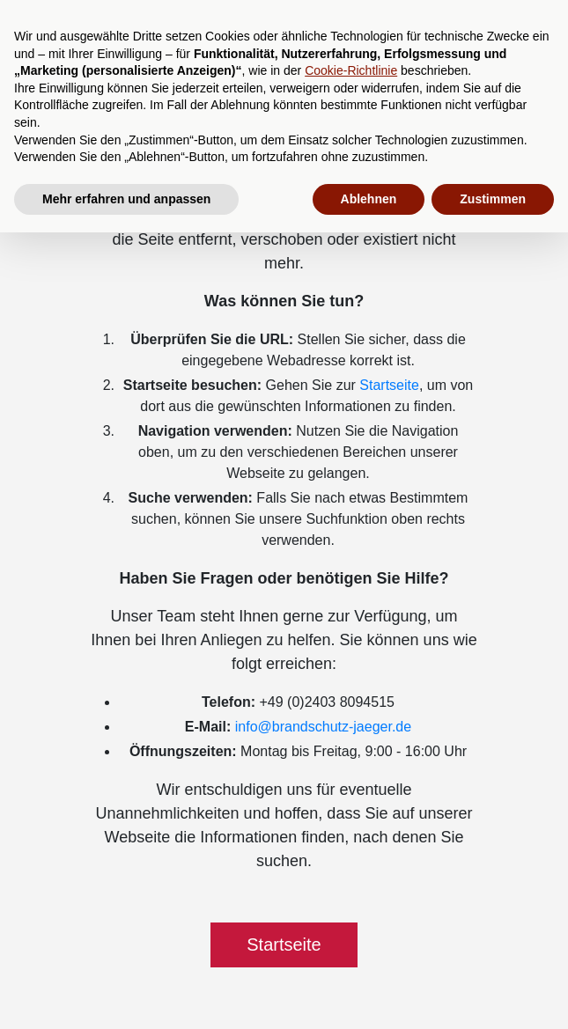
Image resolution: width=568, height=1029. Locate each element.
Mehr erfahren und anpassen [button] (126, 199)
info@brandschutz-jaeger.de (323, 726)
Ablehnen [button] (369, 199)
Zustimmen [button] (493, 199)
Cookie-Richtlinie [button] (351, 70)
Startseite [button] (284, 944)
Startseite (389, 385)
